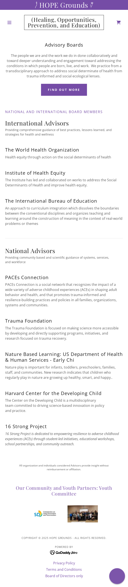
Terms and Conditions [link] (64, 569)
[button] (14, 22)
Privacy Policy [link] (64, 563)
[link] (64, 22)
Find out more (64, 90)
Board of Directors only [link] (64, 576)
